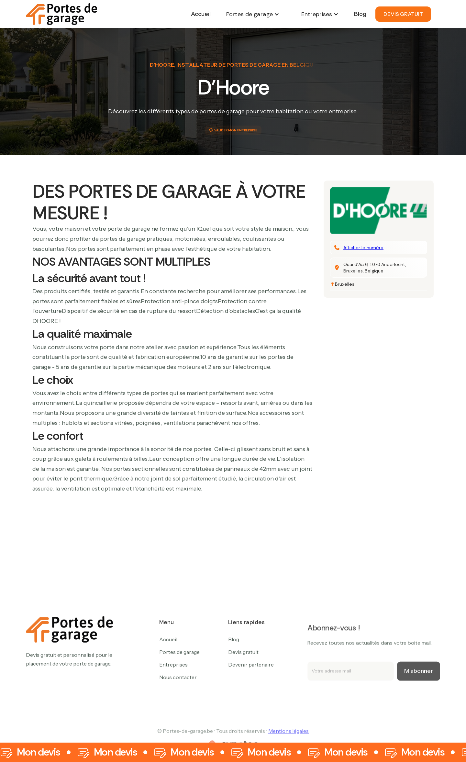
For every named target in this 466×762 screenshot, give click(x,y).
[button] (253, 14)
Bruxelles (344, 284)
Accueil (201, 13)
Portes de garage (179, 680)
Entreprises (173, 693)
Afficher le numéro (363, 247)
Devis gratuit (243, 680)
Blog (360, 13)
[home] (61, 14)
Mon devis (38, 752)
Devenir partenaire (251, 693)
